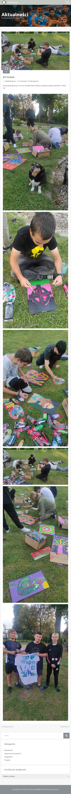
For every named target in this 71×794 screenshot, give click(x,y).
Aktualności (34, 81)
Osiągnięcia (8, 757)
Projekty (7, 760)
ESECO (38, 789)
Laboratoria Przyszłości (12, 753)
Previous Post (7, 727)
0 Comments (23, 81)
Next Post (65, 727)
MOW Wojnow (10, 81)
